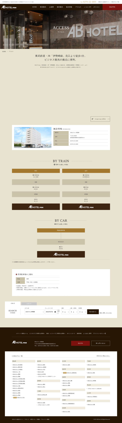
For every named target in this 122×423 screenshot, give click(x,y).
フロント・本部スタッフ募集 (32, 419)
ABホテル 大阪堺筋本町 (68, 393)
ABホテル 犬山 (21, 397)
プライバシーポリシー (99, 333)
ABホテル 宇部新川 (92, 396)
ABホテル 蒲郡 (16, 392)
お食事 (51, 7)
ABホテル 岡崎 (16, 376)
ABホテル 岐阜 (41, 364)
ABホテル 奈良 (66, 411)
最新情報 (79, 333)
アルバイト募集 (45, 419)
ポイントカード (71, 333)
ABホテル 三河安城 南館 (19, 383)
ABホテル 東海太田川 (18, 388)
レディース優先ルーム (22, 333)
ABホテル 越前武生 (72, 372)
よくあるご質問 (87, 7)
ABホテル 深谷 (91, 372)
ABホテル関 (41, 371)
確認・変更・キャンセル (106, 312)
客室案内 (43, 7)
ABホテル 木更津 (92, 364)
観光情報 (69, 7)
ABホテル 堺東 (66, 395)
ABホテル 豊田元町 (17, 367)
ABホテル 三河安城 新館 (19, 381)
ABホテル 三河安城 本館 (19, 378)
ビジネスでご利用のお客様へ (37, 333)
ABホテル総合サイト (17, 419)
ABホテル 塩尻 (41, 402)
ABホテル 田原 (16, 390)
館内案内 (60, 7)
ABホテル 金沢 (66, 364)
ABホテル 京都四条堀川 (68, 403)
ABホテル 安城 (16, 395)
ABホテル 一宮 (16, 371)
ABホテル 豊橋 (16, 374)
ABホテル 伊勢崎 (92, 380)
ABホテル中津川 (42, 374)
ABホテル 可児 (41, 369)
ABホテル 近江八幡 (67, 380)
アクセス (78, 7)
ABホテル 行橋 (91, 404)
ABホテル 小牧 (16, 385)
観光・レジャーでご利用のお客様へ (56, 333)
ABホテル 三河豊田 (17, 369)
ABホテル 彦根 (66, 383)
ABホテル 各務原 (42, 367)
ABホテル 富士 (41, 386)
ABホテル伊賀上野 (42, 394)
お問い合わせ (96, 7)
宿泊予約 (112, 7)
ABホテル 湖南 (66, 385)
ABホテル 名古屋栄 (17, 364)
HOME (34, 7)
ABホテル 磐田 (41, 384)
